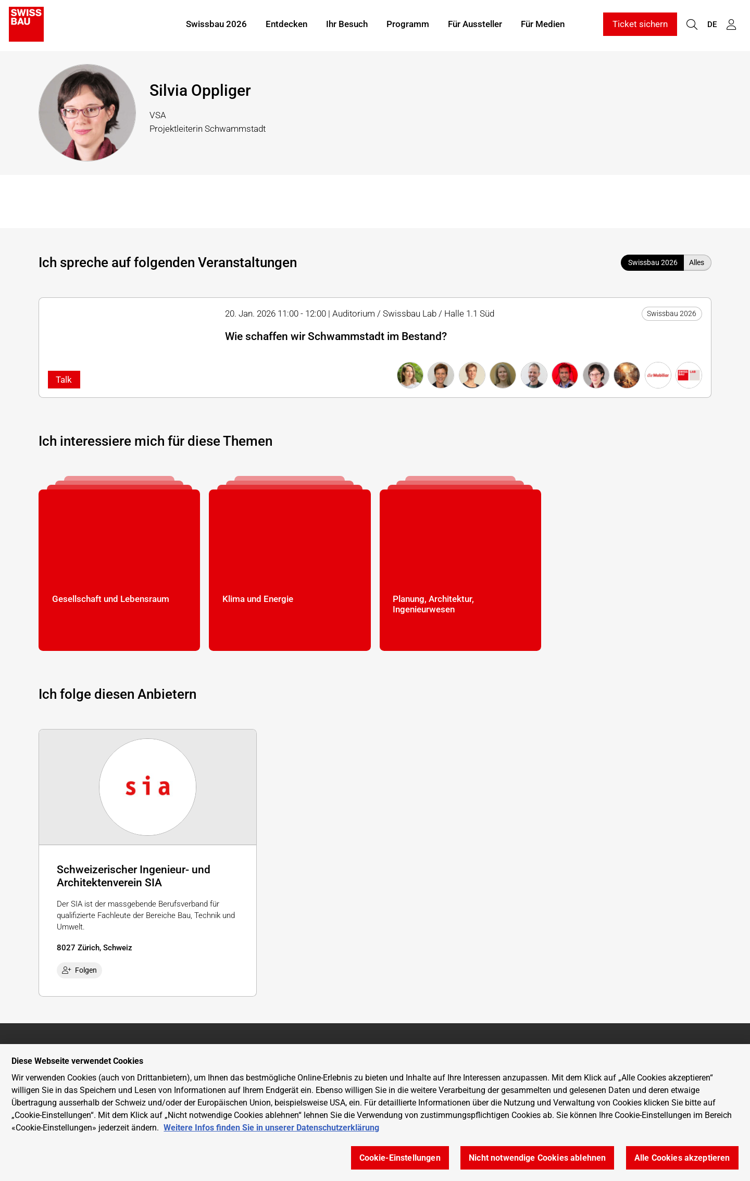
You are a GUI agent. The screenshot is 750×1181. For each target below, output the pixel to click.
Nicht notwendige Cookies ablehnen (537, 1158)
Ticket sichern (640, 25)
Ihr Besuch (347, 25)
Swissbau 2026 (216, 25)
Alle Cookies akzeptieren (682, 1158)
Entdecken (286, 25)
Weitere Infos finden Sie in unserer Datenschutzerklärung (271, 1128)
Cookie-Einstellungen (400, 1158)
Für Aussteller (475, 25)
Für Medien (543, 25)
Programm (407, 25)
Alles (696, 262)
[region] (375, 1112)
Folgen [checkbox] (79, 970)
